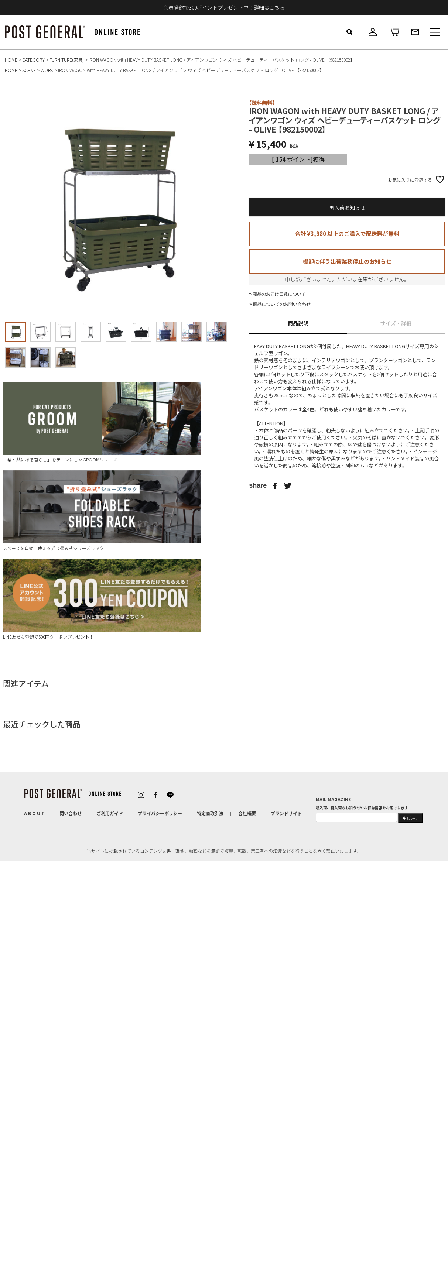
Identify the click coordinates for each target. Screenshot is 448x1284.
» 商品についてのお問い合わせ (280, 304)
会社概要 (247, 813)
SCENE (29, 70)
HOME (11, 59)
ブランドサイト (286, 813)
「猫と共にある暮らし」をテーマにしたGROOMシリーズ (102, 422)
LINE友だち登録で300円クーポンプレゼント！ (102, 599)
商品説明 (298, 323)
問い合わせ (70, 813)
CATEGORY (33, 59)
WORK (47, 70)
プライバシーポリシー (160, 813)
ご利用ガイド (109, 813)
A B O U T (34, 813)
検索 (349, 32)
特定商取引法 (210, 813)
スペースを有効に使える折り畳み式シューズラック (102, 510)
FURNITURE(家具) (66, 59)
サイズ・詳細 (395, 323)
